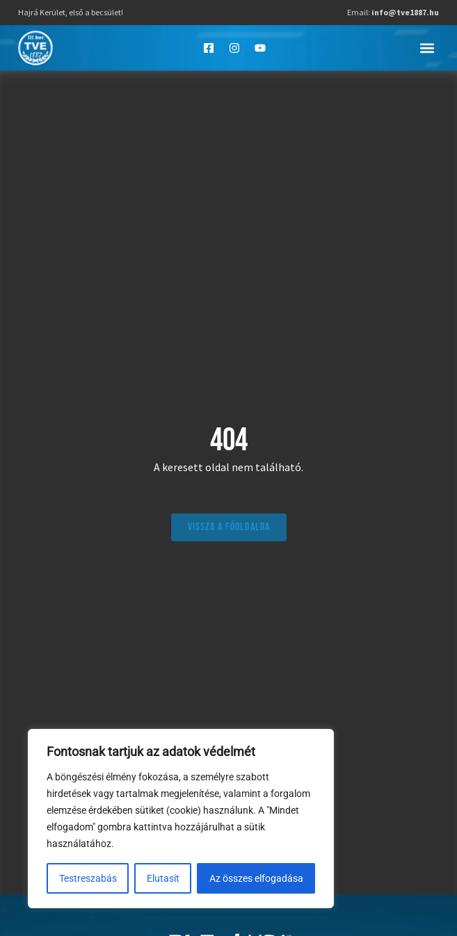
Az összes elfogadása (256, 878)
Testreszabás (88, 878)
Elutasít (163, 878)
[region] (181, 818)
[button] (427, 47)
